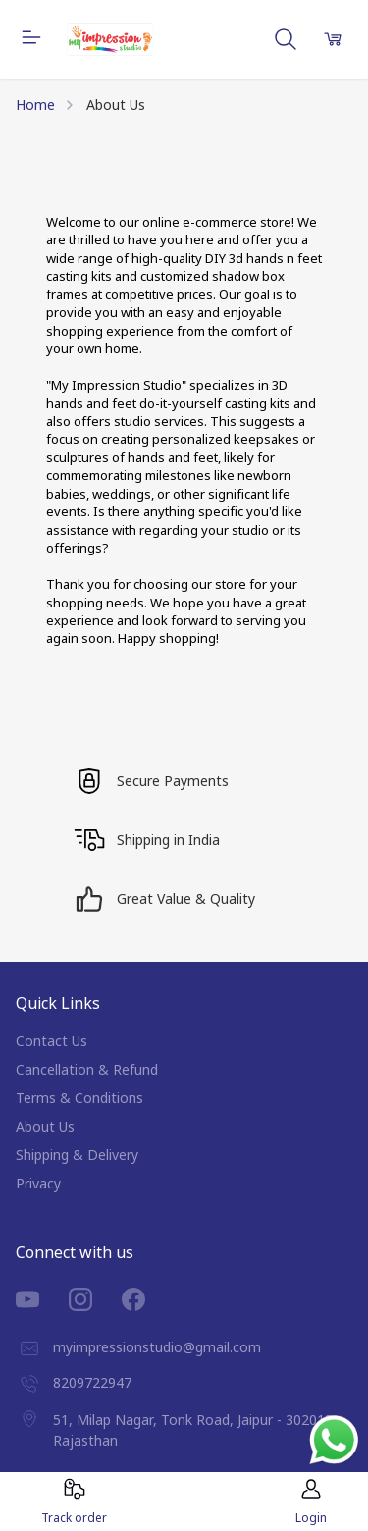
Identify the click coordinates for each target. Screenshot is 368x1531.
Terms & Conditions (79, 1097)
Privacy (38, 1183)
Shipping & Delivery (77, 1154)
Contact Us (51, 1040)
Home (35, 104)
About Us (45, 1126)
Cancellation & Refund (87, 1069)
